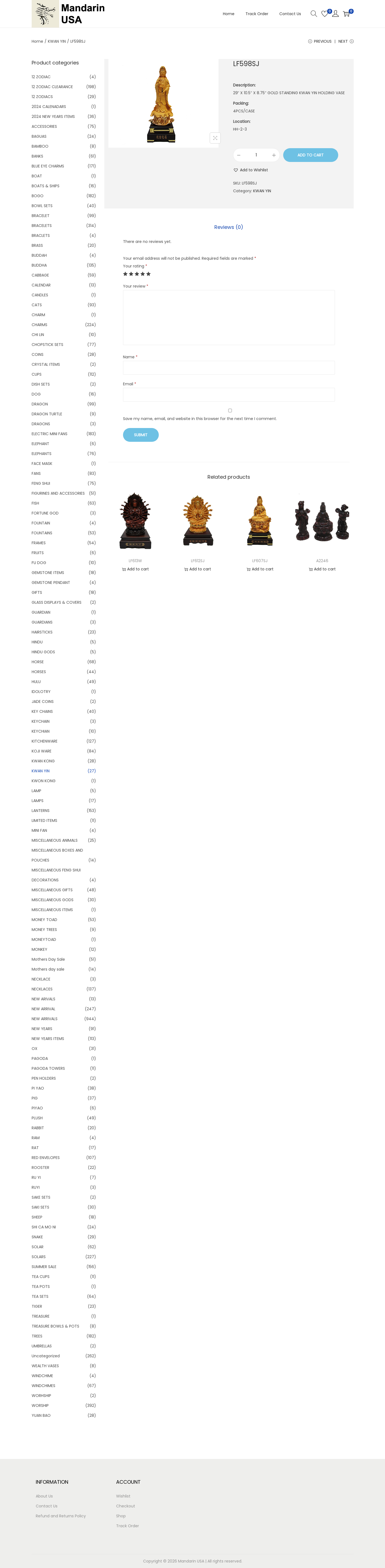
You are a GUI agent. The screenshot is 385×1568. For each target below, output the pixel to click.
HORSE (38, 662)
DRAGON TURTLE (47, 414)
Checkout (125, 1506)
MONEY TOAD (44, 919)
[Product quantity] (256, 155)
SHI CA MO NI (44, 1227)
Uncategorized (46, 1356)
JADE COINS (43, 701)
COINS (37, 354)
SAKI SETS (40, 1207)
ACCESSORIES (44, 126)
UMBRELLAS (42, 1346)
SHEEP (37, 1217)
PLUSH (37, 1118)
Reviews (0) (228, 227)
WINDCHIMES (43, 1385)
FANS (36, 473)
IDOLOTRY (41, 691)
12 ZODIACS (42, 96)
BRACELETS (42, 225)
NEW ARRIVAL (43, 1009)
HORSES (39, 672)
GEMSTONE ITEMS (48, 572)
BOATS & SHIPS (45, 186)
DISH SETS (41, 384)
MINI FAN (39, 830)
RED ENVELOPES (46, 1157)
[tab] (228, 227)
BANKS (37, 156)
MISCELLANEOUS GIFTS (52, 890)
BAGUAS (39, 136)
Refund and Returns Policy (61, 1516)
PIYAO (37, 1108)
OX (34, 1048)
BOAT (37, 176)
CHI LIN (38, 334)
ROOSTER (40, 1167)
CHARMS (39, 324)
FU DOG (39, 562)
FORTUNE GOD (45, 513)
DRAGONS (41, 424)
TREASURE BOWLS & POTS (55, 1326)
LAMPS (37, 800)
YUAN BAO (41, 1415)
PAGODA (40, 1058)
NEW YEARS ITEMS (48, 1038)
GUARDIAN (41, 612)
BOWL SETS (42, 205)
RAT (35, 1147)
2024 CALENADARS (49, 106)
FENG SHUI (41, 483)
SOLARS (39, 1257)
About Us (44, 1496)
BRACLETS (41, 235)
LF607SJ (259, 561)
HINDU (37, 642)
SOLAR (37, 1247)
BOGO (37, 196)
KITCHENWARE (45, 741)
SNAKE (37, 1237)
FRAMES (39, 543)
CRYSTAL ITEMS (46, 364)
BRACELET (41, 215)
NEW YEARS (42, 1028)
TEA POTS (41, 1286)
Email (129, 384)
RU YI (36, 1177)
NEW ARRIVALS (45, 1019)
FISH (35, 503)
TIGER (37, 1306)
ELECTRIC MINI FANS (49, 434)
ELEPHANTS (41, 453)
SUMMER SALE (44, 1266)
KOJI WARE (41, 751)
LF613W (135, 561)
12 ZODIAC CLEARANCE (52, 87)
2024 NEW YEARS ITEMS (53, 116)
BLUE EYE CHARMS (48, 166)
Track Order (127, 1526)
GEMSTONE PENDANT (51, 582)
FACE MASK (42, 463)
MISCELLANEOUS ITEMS (52, 909)
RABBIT (38, 1128)
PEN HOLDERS (44, 1078)
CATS (37, 305)
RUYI (36, 1187)
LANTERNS (41, 810)
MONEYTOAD (44, 939)
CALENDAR (41, 285)
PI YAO (38, 1088)
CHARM (38, 315)
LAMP (36, 791)
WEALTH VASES (45, 1366)
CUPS (37, 374)
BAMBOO (40, 146)
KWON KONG (44, 781)
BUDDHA (39, 265)
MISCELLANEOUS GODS (52, 900)
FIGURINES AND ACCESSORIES (58, 493)
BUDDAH (39, 255)
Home (37, 41)
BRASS (37, 245)
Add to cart (310, 155)
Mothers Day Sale (48, 959)
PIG (35, 1098)
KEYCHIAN (41, 731)
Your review (135, 286)
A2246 (322, 561)
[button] (250, 170)
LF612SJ (197, 561)
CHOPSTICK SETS (47, 344)
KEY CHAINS (42, 711)
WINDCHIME (42, 1376)
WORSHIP (40, 1405)
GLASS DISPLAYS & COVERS (56, 602)
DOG (36, 394)
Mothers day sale (48, 969)
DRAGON (40, 404)
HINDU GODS (43, 652)
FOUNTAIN (41, 523)
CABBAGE (40, 275)
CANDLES (40, 295)
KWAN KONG (43, 761)
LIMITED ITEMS (44, 820)
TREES (37, 1336)
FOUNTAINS (42, 533)
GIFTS (37, 592)
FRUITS (38, 553)
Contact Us (47, 1506)
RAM (36, 1138)
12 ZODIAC (41, 77)
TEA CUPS (41, 1276)
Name (130, 357)
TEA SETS (40, 1296)
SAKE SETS (41, 1197)
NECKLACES (42, 989)
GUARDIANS (42, 622)
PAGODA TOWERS (48, 1068)
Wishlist (123, 1496)
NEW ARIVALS (43, 999)
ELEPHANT (40, 443)
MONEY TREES (44, 929)
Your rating (135, 266)
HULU (36, 681)
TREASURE (41, 1316)
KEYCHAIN (41, 721)
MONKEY (39, 949)
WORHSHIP (41, 1395)
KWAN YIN (57, 41)
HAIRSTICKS (42, 632)
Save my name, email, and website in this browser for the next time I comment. (200, 418)
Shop (121, 1516)
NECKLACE (41, 979)
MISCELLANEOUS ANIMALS (55, 840)
